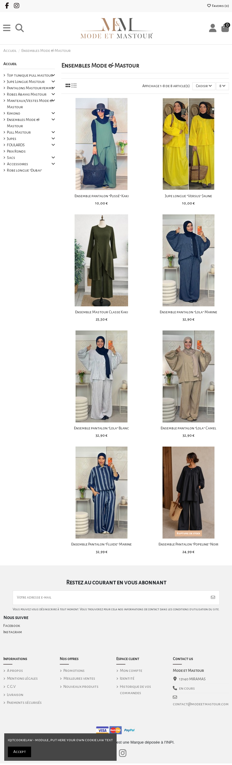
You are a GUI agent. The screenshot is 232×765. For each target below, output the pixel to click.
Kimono (13, 113)
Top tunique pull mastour (30, 75)
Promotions (74, 672)
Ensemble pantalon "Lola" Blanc (101, 429)
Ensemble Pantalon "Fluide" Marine (101, 545)
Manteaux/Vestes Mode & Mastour (30, 104)
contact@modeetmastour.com (201, 705)
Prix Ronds (16, 151)
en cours (187, 690)
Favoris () (218, 6)
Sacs (11, 158)
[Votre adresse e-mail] (110, 598)
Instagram (12, 634)
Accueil (10, 64)
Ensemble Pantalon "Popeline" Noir (188, 545)
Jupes (11, 139)
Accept (19, 752)
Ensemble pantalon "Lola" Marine (188, 313)
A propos (15, 672)
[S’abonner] (213, 598)
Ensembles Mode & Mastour (23, 123)
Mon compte (131, 672)
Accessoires (17, 164)
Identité (127, 680)
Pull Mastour (19, 132)
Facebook (11, 627)
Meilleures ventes (79, 680)
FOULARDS (16, 145)
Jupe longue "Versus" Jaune (188, 196)
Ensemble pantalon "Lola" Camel (188, 429)
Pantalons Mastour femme (30, 88)
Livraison (15, 696)
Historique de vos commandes (135, 691)
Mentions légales (22, 680)
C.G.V (11, 688)
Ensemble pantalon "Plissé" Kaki (102, 196)
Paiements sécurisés (24, 704)
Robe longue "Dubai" (24, 170)
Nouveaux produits (80, 688)
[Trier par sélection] (202, 86)
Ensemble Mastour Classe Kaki (101, 313)
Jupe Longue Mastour (26, 82)
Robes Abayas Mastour (27, 94)
